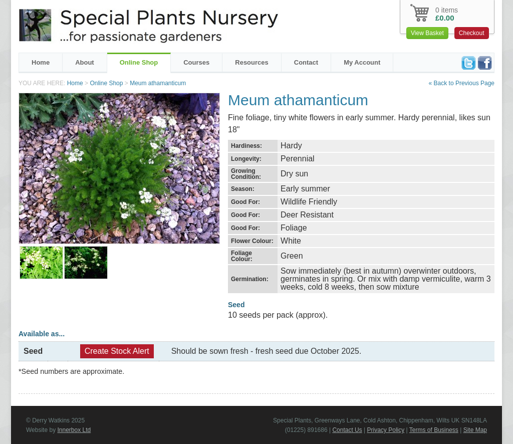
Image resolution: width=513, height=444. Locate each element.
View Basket (427, 33)
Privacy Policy (386, 429)
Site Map (475, 429)
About (84, 62)
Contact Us (347, 429)
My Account (362, 62)
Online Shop (139, 62)
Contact (306, 62)
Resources (251, 62)
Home (41, 62)
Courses (196, 62)
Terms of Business (433, 429)
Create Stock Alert (117, 351)
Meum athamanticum (158, 83)
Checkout (471, 33)
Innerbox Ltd (74, 429)
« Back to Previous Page (461, 83)
